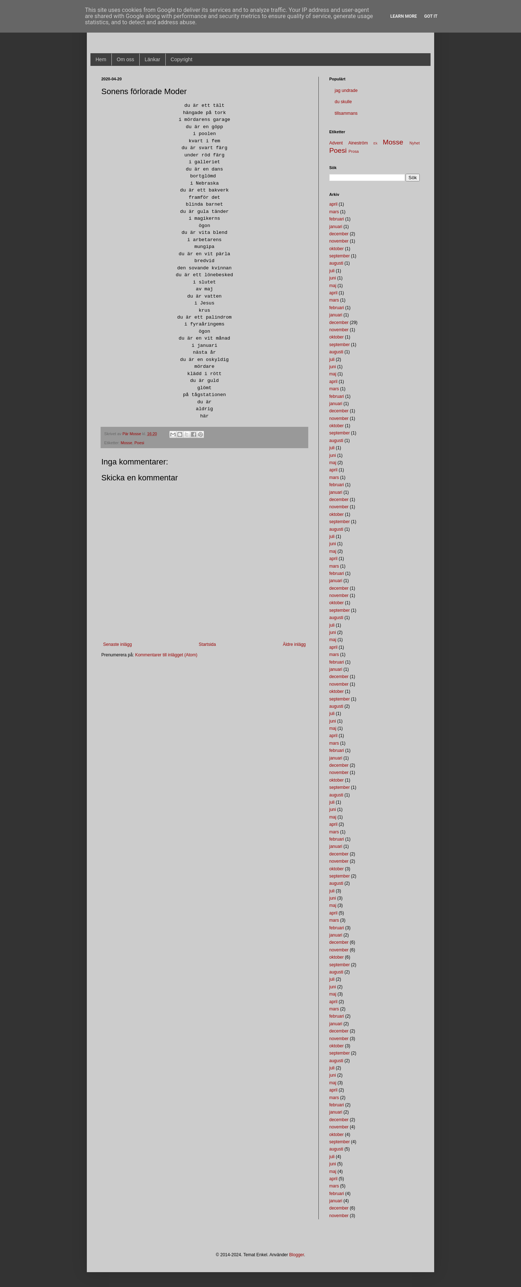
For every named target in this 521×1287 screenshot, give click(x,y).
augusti (336, 263)
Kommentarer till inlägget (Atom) (166, 654)
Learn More (403, 16)
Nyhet (415, 143)
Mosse (126, 443)
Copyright (181, 59)
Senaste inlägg (117, 644)
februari (336, 219)
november (338, 241)
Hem (101, 59)
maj (332, 285)
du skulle (343, 101)
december (338, 233)
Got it (430, 16)
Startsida (207, 644)
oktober (336, 248)
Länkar (152, 59)
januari (335, 226)
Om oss (125, 59)
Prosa (353, 151)
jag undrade (346, 90)
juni (332, 278)
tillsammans (346, 113)
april (333, 204)
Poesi (139, 443)
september (339, 255)
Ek (375, 143)
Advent (336, 143)
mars (334, 211)
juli (332, 270)
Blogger (296, 1254)
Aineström (358, 143)
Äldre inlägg (294, 644)
